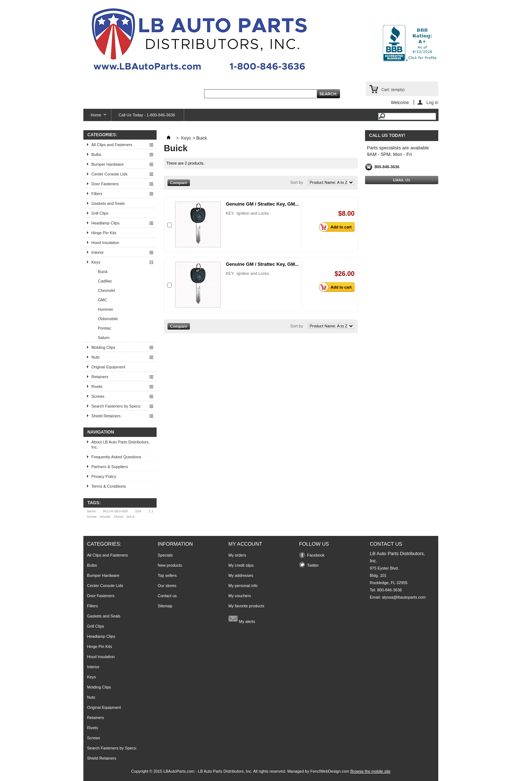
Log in (432, 102)
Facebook (315, 555)
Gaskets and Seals (108, 203)
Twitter (313, 565)
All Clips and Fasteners (111, 144)
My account (245, 544)
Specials (165, 555)
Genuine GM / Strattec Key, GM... (262, 204)
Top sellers (167, 575)
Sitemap (165, 606)
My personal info (243, 585)
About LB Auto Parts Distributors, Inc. (120, 444)
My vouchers (239, 596)
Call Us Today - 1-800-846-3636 (147, 115)
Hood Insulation (105, 242)
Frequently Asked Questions (116, 457)
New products (170, 565)
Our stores (167, 585)
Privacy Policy (103, 476)
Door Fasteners (105, 184)
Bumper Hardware (107, 164)
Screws (97, 396)
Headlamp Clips (105, 223)
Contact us (167, 596)
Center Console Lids (109, 174)
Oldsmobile (108, 319)
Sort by (296, 182)
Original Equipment (108, 367)
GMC (102, 300)
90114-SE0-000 (115, 511)
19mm (118, 516)
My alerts (241, 618)
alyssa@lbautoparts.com (404, 597)
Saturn (103, 337)
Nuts (95, 357)
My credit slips (241, 565)
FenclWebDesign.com (329, 771)
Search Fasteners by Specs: (116, 406)
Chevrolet (106, 290)
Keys (95, 262)
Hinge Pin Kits (103, 233)
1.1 (150, 511)
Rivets (97, 386)
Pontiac (104, 328)
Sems (91, 511)
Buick (103, 271)
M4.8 (130, 516)
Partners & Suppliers (109, 466)
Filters (96, 193)
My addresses (240, 575)
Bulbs (96, 154)
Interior (97, 252)
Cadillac (105, 281)
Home (95, 117)
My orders (237, 555)
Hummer (105, 309)
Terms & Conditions (108, 486)
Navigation (100, 432)
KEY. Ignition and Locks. (248, 213)
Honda (105, 516)
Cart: (393, 89)
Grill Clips (99, 213)
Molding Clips (103, 347)
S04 (138, 511)
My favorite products (246, 606)
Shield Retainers (106, 416)
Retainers (99, 377)
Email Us (401, 180)
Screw (91, 516)
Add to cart (337, 227)
